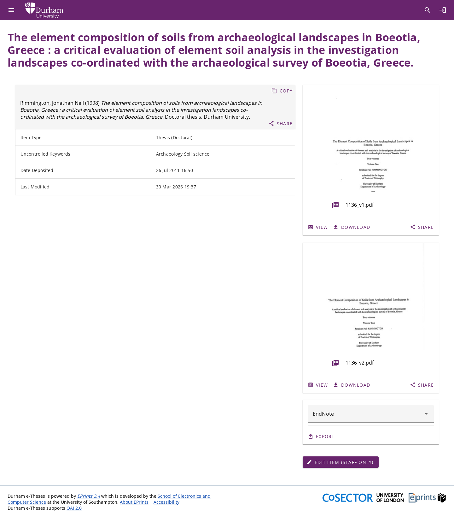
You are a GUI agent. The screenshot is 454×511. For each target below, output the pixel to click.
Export (325, 436)
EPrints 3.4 (88, 496)
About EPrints (134, 502)
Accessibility (166, 502)
